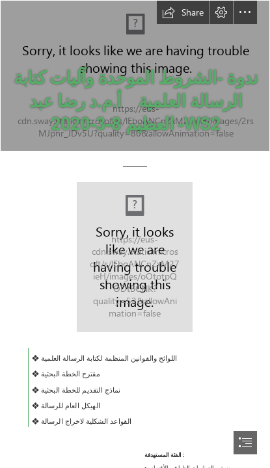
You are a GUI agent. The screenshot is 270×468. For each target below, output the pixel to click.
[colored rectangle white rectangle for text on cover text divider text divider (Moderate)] (134, 257)
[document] (135, 234)
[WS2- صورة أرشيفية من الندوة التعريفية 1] (135, 75)
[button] (183, 12)
